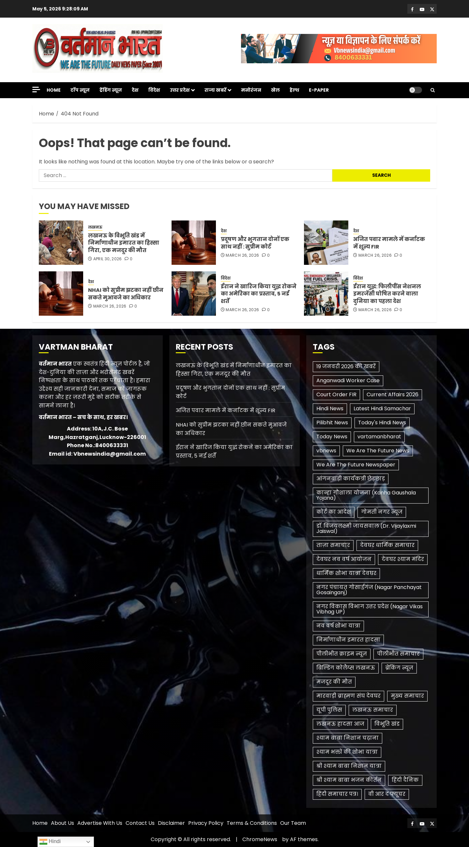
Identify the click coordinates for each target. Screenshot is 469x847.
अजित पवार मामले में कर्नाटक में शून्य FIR (389, 242)
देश (135, 90)
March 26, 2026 (242, 255)
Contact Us (140, 823)
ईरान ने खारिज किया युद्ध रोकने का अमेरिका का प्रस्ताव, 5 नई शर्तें (258, 294)
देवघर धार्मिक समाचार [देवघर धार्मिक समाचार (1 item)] (387, 545)
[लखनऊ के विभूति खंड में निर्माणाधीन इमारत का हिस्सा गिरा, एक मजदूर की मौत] (61, 242)
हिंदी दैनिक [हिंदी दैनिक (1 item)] (405, 780)
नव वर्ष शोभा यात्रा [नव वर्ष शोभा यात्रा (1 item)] (338, 625)
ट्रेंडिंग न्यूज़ (110, 90)
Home (54, 90)
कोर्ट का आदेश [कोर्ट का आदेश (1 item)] (333, 512)
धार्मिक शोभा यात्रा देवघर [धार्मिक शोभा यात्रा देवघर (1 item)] (346, 573)
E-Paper (319, 90)
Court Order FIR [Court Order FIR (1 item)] (336, 394)
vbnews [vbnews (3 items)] (326, 450)
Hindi (50, 842)
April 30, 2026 (107, 259)
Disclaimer (171, 823)
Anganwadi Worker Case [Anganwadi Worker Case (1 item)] (348, 380)
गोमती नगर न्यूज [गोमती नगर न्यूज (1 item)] (381, 512)
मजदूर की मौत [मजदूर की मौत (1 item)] (334, 682)
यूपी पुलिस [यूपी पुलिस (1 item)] (329, 710)
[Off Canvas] (36, 89)
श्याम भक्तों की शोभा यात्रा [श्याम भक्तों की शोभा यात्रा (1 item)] (347, 752)
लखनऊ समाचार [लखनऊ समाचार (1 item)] (372, 710)
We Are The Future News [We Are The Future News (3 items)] (377, 450)
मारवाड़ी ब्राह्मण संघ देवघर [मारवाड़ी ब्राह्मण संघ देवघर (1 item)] (348, 696)
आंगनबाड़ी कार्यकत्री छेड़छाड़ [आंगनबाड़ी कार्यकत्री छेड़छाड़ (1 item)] (350, 478)
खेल (275, 90)
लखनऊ (95, 227)
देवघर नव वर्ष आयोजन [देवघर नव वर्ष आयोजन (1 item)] (343, 559)
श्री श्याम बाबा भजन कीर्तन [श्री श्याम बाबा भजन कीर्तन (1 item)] (349, 780)
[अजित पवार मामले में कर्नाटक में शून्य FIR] (326, 242)
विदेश (154, 90)
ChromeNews (259, 839)
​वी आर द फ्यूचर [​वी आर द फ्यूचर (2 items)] (386, 794)
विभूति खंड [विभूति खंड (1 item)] (387, 724)
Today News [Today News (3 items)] (331, 436)
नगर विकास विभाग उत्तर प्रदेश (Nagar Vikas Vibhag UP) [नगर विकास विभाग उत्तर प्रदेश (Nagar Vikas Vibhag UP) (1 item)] (369, 609)
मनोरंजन (251, 90)
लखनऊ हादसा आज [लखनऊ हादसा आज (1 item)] (340, 724)
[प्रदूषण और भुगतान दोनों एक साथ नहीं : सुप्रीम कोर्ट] (194, 242)
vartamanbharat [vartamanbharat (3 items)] (379, 436)
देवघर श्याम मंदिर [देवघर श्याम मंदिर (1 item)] (403, 559)
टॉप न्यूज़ (80, 90)
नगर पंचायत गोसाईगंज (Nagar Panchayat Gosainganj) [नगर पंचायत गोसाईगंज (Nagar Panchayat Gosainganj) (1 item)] (369, 589)
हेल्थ (294, 90)
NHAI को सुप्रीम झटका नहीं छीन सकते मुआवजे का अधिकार (125, 293)
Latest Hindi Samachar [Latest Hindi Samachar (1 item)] (382, 408)
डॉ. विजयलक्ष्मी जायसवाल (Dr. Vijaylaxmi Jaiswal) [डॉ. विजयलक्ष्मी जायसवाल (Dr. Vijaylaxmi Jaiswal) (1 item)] (366, 528)
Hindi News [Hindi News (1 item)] (329, 408)
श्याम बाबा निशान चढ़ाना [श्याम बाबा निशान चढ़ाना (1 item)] (347, 738)
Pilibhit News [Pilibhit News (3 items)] (332, 422)
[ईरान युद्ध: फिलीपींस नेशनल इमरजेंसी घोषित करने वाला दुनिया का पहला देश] (326, 293)
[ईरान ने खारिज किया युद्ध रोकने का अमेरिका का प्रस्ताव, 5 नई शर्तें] (194, 293)
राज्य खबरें (215, 90)
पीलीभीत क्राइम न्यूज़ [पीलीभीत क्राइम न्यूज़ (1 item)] (341, 654)
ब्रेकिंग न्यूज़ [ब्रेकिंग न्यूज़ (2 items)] (399, 668)
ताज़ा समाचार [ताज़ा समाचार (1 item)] (333, 545)
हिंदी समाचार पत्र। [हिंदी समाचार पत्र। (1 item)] (337, 794)
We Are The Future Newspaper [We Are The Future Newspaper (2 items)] (355, 464)
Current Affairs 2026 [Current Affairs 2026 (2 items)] (392, 394)
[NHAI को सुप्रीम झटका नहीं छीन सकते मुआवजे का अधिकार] (61, 293)
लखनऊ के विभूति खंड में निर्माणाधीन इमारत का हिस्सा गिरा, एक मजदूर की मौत (123, 243)
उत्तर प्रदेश (180, 90)
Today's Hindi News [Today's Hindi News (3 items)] (382, 422)
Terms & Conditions (252, 823)
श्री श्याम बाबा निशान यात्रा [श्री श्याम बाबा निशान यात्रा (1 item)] (349, 766)
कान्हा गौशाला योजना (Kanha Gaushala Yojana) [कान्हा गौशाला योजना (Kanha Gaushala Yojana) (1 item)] (366, 495)
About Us (62, 823)
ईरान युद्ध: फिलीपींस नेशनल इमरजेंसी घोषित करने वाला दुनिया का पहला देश (387, 294)
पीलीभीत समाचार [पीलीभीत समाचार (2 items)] (398, 654)
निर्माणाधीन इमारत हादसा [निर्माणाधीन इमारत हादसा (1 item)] (348, 639)
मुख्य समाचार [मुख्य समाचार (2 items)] (407, 696)
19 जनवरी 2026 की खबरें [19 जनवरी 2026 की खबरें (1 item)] (346, 366)
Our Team (293, 823)
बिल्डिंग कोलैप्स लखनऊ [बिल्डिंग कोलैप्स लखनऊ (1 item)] (345, 668)
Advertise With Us (99, 823)
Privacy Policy (205, 823)
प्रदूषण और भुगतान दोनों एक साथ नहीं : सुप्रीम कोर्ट (255, 242)
